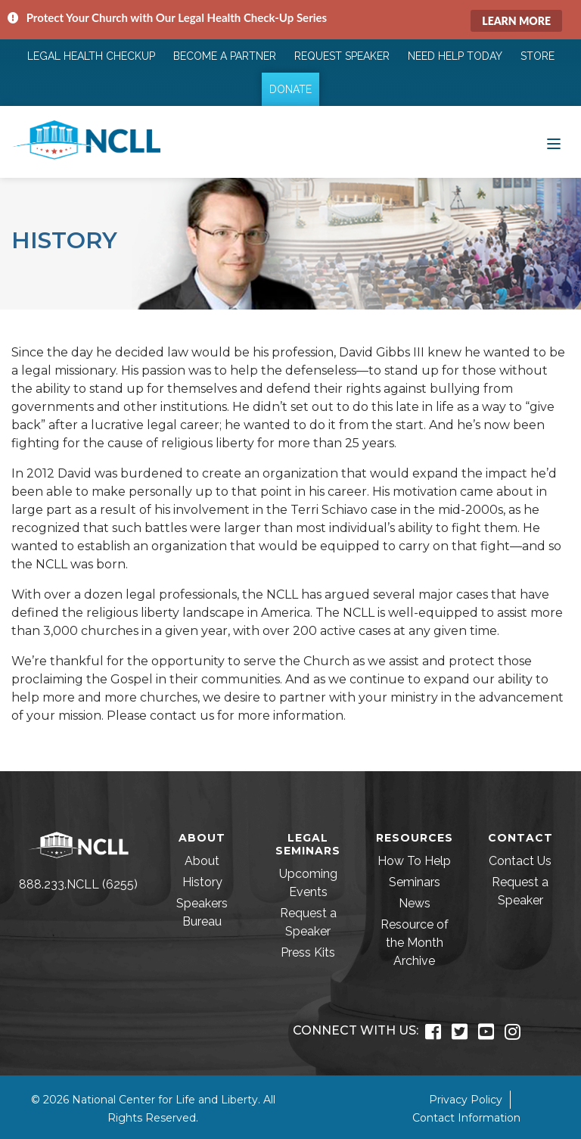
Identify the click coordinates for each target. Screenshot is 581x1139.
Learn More (516, 20)
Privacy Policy (465, 1099)
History (202, 882)
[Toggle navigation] (554, 142)
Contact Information (466, 1118)
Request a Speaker (308, 922)
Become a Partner (224, 56)
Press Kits (308, 952)
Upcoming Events (308, 883)
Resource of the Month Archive (415, 942)
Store (537, 56)
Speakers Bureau (202, 912)
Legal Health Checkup (91, 56)
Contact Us (520, 861)
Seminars (414, 882)
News (414, 903)
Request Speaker (342, 56)
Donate (290, 89)
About (202, 861)
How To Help (414, 861)
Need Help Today (455, 56)
